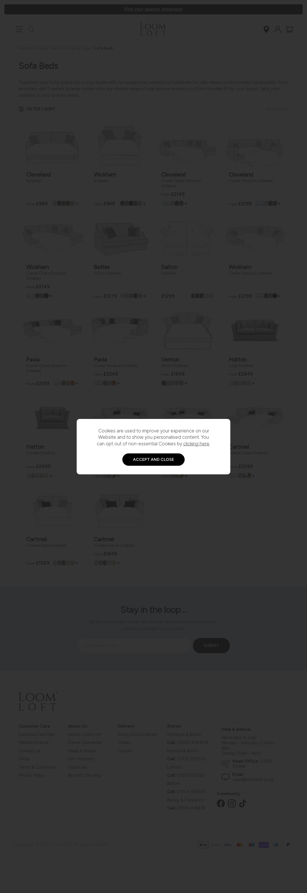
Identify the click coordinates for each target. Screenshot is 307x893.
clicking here (196, 443)
